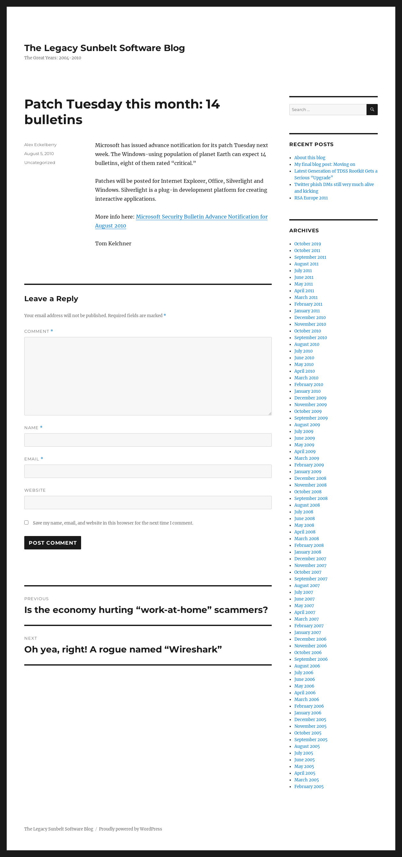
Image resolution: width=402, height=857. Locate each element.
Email (33, 459)
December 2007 (310, 559)
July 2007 (303, 592)
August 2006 (307, 666)
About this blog (309, 157)
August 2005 (307, 746)
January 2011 (307, 311)
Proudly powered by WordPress (130, 829)
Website (35, 490)
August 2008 (307, 505)
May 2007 (304, 605)
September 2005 (311, 739)
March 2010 (306, 378)
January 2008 (307, 552)
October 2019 (307, 244)
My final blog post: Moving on (324, 164)
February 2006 (309, 706)
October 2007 (308, 572)
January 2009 (308, 471)
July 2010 (303, 351)
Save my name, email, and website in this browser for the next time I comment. (113, 523)
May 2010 (304, 364)
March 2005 (306, 780)
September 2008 (311, 498)
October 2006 (308, 652)
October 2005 (308, 733)
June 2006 (304, 679)
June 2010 (304, 358)
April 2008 (304, 532)
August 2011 (306, 264)
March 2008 (306, 538)
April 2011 (304, 291)
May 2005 (304, 766)
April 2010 (304, 371)
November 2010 (310, 324)
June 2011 (304, 277)
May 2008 (304, 525)
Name (33, 427)
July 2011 (303, 270)
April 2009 (305, 451)
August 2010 (306, 344)
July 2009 (304, 431)
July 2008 (303, 512)
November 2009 (310, 404)
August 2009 (307, 425)
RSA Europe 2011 (311, 198)
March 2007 (306, 619)
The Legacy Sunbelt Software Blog (104, 47)
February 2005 (309, 786)
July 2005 (303, 753)
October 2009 (308, 411)
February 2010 (308, 384)
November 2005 (310, 726)
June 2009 (304, 438)
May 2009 (304, 445)
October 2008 (308, 492)
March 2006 (306, 699)
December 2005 (310, 719)
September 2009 (311, 418)
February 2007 (309, 626)
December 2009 (310, 398)
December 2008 (310, 478)
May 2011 (303, 284)
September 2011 (310, 257)
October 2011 (307, 250)
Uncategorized (39, 162)
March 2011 (306, 297)
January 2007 (307, 632)
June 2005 (304, 760)
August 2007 (307, 585)
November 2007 (310, 565)
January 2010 (307, 391)
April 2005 (304, 773)
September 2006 (311, 659)
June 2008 (304, 518)
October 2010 (307, 331)
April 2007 (304, 612)
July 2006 (304, 672)
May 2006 (304, 686)
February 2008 (309, 545)
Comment (38, 331)
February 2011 (308, 304)
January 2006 (308, 713)
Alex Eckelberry (40, 144)
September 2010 (310, 337)
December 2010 (310, 317)
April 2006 (305, 693)
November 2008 (310, 485)
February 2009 (309, 465)
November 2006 (310, 646)
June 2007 (304, 599)
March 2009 (306, 458)
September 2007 (311, 579)
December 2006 (310, 639)
